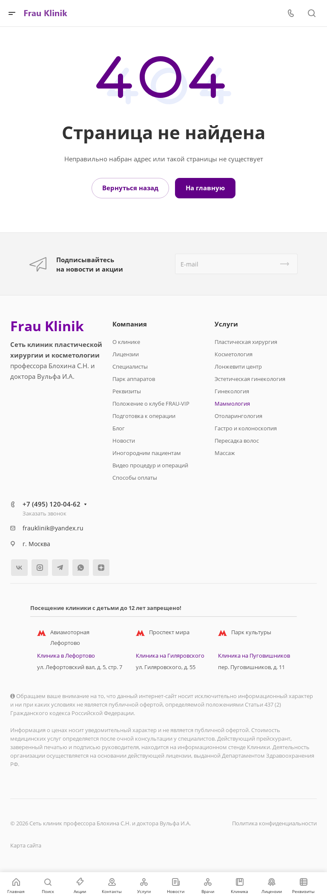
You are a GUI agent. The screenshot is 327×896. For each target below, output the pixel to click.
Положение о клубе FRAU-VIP (150, 403)
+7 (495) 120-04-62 (51, 504)
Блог (118, 428)
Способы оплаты (134, 477)
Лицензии (125, 354)
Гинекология (232, 391)
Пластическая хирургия (246, 342)
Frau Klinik (47, 326)
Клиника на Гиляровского (170, 655)
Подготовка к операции (143, 416)
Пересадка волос (237, 440)
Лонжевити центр (238, 366)
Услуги (226, 324)
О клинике (126, 342)
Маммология (232, 403)
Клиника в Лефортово (66, 655)
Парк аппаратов (133, 379)
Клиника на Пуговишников (254, 655)
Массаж (225, 453)
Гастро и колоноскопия (246, 428)
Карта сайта (25, 845)
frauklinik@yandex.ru (53, 528)
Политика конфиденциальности (274, 823)
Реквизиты (126, 391)
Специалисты (130, 366)
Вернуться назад (130, 187)
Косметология (233, 354)
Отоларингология (238, 416)
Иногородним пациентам (146, 453)
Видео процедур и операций (150, 465)
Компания (129, 324)
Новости (123, 440)
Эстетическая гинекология (250, 379)
